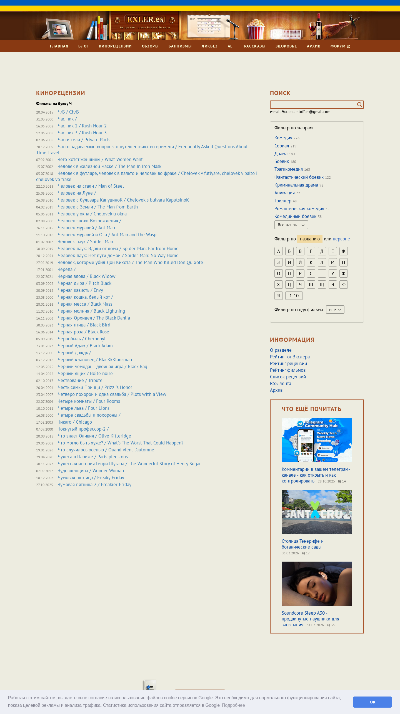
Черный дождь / (74, 353)
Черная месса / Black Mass (85, 304)
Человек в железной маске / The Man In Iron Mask (109, 166)
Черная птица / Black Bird (84, 325)
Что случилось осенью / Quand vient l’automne (106, 450)
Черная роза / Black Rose (83, 332)
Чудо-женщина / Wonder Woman (91, 470)
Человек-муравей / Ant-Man (86, 228)
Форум (340, 46)
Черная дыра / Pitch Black (84, 283)
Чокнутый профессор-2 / (83, 429)
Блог (83, 46)
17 (306, 553)
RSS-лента (280, 383)
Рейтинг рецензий (288, 363)
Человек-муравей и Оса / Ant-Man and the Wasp (107, 235)
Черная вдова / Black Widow (87, 276)
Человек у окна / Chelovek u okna (92, 214)
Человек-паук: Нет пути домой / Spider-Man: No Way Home (118, 255)
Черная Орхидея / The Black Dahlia (94, 318)
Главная (59, 46)
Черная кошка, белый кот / (85, 297)
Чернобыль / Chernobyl (82, 339)
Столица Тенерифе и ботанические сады (303, 544)
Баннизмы (180, 46)
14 (342, 481)
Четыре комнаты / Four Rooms (89, 401)
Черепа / (67, 269)
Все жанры (291, 224)
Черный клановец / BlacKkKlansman (95, 359)
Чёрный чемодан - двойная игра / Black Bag (102, 366)
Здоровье (286, 46)
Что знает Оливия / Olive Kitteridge (94, 436)
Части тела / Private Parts (84, 140)
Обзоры (150, 46)
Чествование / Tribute (80, 380)
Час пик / (67, 119)
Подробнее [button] (233, 705)
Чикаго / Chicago (75, 422)
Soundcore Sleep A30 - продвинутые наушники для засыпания (310, 619)
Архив (314, 46)
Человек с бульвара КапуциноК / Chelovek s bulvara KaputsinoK (123, 200)
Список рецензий (288, 377)
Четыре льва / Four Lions (83, 408)
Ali (231, 46)
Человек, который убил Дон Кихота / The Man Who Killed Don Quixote (130, 262)
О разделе (281, 350)
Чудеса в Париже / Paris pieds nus (93, 457)
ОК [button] (372, 702)
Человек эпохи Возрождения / (89, 221)
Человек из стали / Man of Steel (91, 186)
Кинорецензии (115, 46)
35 (331, 625)
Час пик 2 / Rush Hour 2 (82, 126)
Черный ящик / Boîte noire (85, 373)
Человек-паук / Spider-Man (85, 241)
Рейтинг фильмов (288, 370)
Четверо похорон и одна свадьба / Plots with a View (112, 394)
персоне (341, 239)
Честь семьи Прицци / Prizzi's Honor (95, 387)
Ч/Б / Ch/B (68, 112)
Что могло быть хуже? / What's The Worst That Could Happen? (120, 443)
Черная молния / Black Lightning (91, 311)
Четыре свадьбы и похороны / (89, 415)
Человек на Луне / (77, 193)
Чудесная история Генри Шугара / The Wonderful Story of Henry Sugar (129, 464)
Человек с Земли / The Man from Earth (98, 207)
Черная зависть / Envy (80, 290)
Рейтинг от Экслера (290, 357)
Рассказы (255, 46)
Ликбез (210, 46)
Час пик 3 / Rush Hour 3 (82, 133)
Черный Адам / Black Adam (85, 346)
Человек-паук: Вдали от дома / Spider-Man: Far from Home (118, 248)
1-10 (294, 296)
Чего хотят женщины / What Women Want (100, 159)
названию (310, 239)
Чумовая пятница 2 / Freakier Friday (94, 484)
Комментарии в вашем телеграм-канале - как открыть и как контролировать (316, 475)
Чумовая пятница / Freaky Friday (91, 477)
